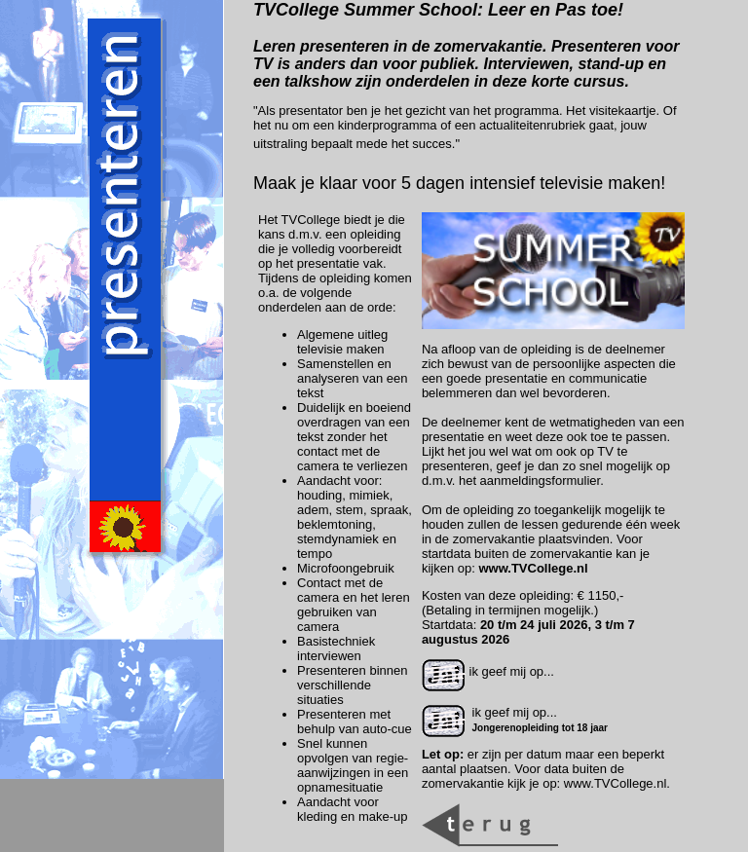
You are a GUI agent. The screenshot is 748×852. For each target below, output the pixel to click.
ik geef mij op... (488, 671)
